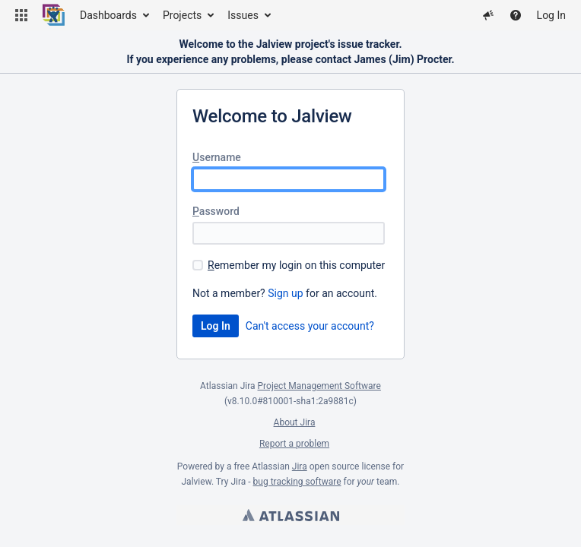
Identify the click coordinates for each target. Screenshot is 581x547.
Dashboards (108, 15)
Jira (299, 466)
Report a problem (294, 443)
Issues (243, 15)
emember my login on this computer (296, 265)
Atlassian (291, 515)
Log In (551, 15)
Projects (182, 15)
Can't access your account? (310, 326)
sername (216, 157)
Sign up (285, 293)
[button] (21, 15)
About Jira (295, 422)
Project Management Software (319, 386)
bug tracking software (297, 481)
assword (216, 211)
